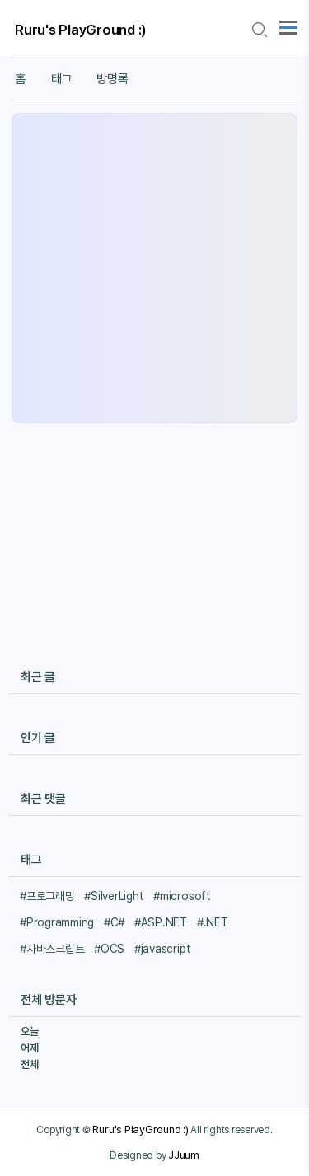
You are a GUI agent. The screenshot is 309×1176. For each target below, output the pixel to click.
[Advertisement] (154, 268)
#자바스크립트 (52, 948)
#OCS (109, 948)
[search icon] (258, 30)
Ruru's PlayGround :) (81, 29)
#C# (114, 922)
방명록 (112, 79)
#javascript (162, 948)
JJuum (183, 1154)
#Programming (57, 922)
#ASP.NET (160, 922)
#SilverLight (113, 896)
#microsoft (182, 896)
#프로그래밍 (47, 896)
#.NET (212, 922)
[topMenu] (288, 26)
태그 (62, 79)
